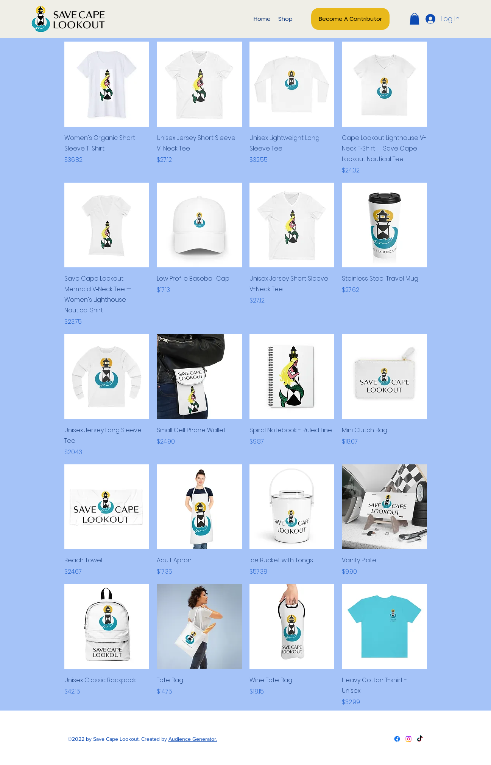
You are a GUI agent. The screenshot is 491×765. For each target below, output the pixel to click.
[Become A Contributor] (350, 19)
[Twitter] (408, 739)
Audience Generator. (192, 739)
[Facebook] (397, 739)
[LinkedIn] (420, 739)
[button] (414, 19)
